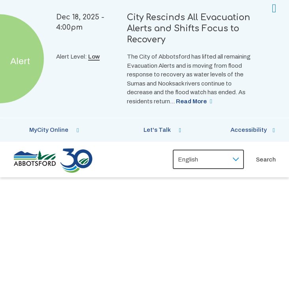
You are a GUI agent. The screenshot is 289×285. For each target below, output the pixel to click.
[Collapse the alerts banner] (274, 8)
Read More (191, 101)
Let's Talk (157, 130)
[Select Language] (208, 159)
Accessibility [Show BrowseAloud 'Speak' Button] (248, 130)
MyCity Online (48, 130)
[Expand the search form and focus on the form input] (272, 159)
